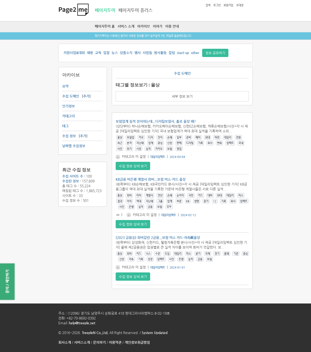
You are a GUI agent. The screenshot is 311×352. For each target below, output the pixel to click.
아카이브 (143, 26)
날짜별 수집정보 (73, 146)
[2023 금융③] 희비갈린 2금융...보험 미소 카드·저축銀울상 (158, 237)
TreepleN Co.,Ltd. (95, 333)
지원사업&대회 (74, 53)
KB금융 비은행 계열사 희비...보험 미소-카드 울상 (151, 179)
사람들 (147, 53)
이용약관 (115, 342)
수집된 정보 (70, 181)
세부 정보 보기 (182, 96)
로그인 (217, 5)
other (195, 53)
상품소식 (126, 53)
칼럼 (172, 53)
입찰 (106, 53)
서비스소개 (82, 342)
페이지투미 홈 (105, 26)
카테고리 (68, 116)
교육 (98, 53)
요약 (65, 86)
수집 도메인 (70, 96)
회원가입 (228, 5)
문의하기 (99, 342)
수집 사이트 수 (72, 176)
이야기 (157, 26)
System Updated (154, 333)
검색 (208, 5)
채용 (90, 53)
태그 (65, 126)
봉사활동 (160, 53)
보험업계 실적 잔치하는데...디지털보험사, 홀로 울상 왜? (156, 121)
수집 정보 (69, 136)
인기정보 (68, 106)
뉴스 (115, 53)
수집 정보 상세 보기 (133, 166)
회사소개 (64, 342)
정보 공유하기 (215, 53)
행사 (137, 53)
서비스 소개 (126, 26)
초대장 (239, 5)
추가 (86, 96)
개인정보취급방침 (137, 342)
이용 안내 (172, 26)
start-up (183, 53)
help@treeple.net (82, 323)
